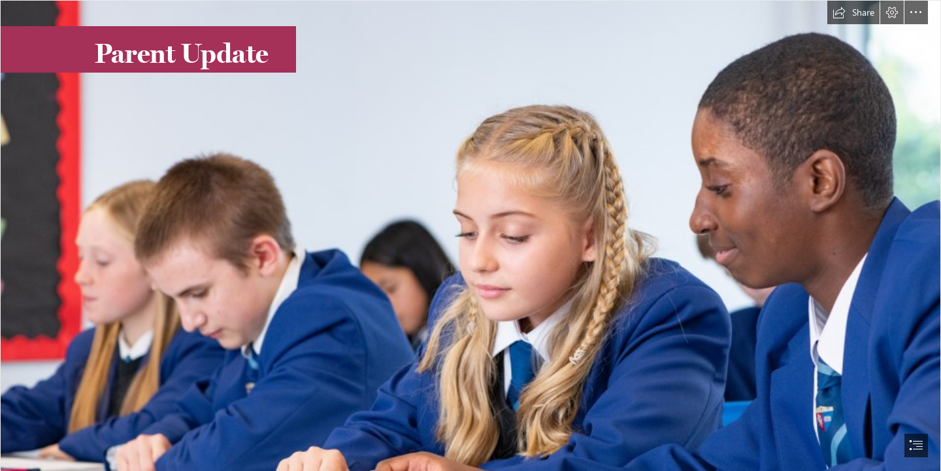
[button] (853, 12)
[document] (470, 235)
